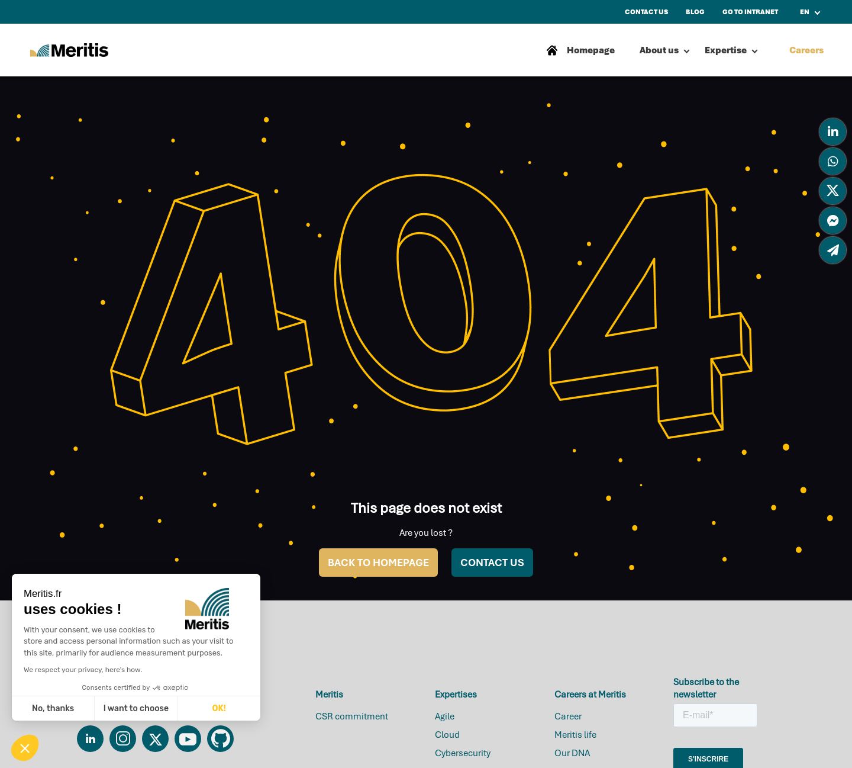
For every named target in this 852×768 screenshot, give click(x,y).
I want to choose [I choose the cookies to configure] (136, 708)
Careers (806, 50)
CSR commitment (351, 716)
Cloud (447, 735)
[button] (25, 748)
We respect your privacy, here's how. (83, 670)
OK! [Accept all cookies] (219, 708)
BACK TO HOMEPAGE (378, 562)
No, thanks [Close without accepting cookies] (53, 708)
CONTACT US (492, 562)
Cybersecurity (462, 753)
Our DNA (572, 753)
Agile (444, 716)
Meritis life (575, 735)
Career (568, 716)
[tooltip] (832, 131)
